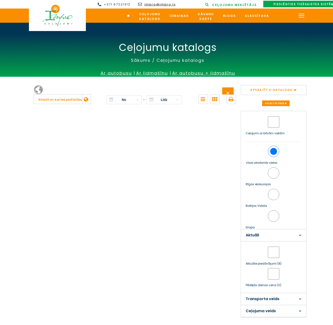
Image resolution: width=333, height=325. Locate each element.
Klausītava (257, 16)
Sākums (141, 60)
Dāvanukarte (206, 16)
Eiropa (250, 227)
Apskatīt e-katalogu (273, 90)
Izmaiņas (179, 16)
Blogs (229, 16)
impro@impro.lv (160, 4)
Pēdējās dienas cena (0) (263, 285)
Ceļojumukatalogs (150, 16)
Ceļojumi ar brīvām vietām (265, 133)
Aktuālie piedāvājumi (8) (264, 264)
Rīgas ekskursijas (258, 184)
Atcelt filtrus (276, 103)
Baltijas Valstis (256, 206)
